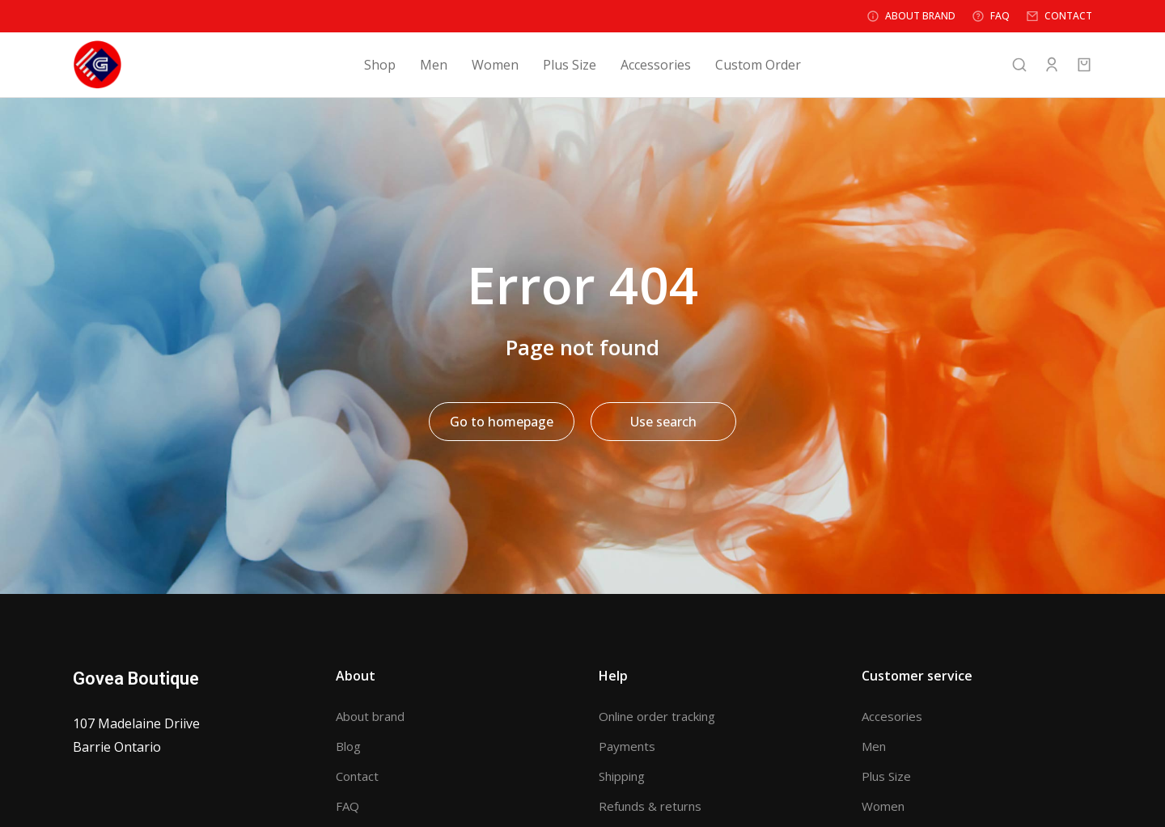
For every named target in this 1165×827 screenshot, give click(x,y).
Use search (663, 421)
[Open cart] (1084, 65)
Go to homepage (501, 421)
